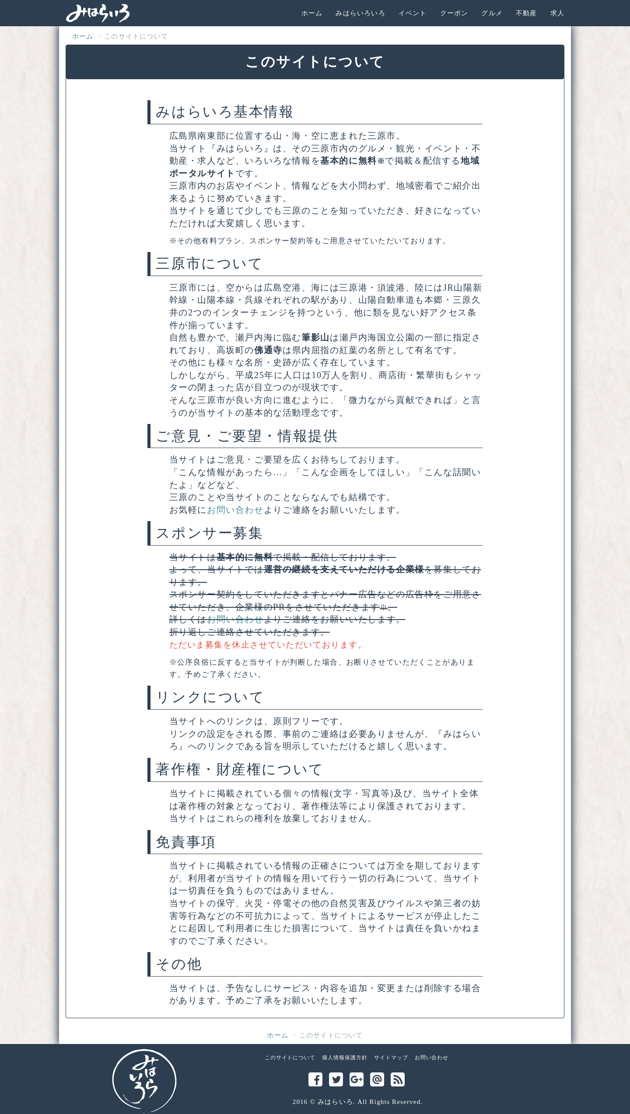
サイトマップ (391, 1057)
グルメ (492, 13)
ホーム (312, 13)
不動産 (526, 13)
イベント (413, 13)
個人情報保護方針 (345, 1057)
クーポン (454, 13)
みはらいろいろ (360, 13)
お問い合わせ (235, 510)
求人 (557, 13)
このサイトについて (290, 1057)
